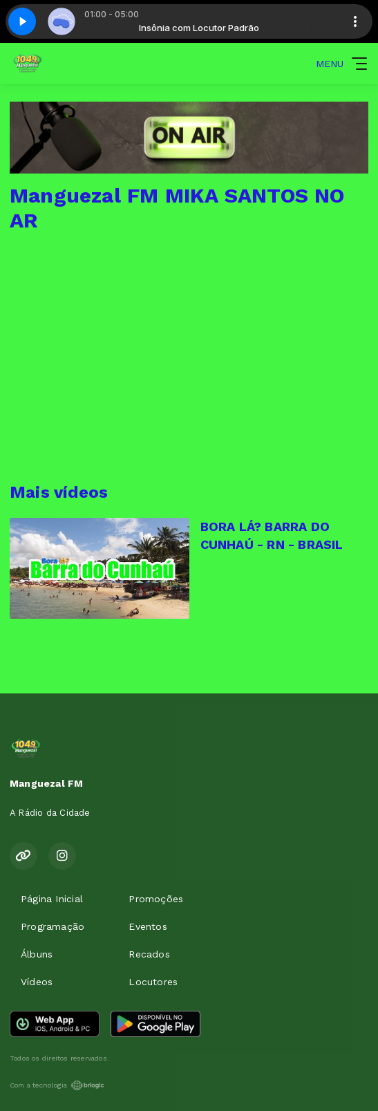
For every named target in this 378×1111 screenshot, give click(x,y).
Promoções (156, 898)
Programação (52, 926)
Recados (149, 954)
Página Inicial (52, 898)
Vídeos (37, 981)
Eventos (148, 926)
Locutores (153, 981)
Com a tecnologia (57, 1085)
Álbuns (37, 954)
